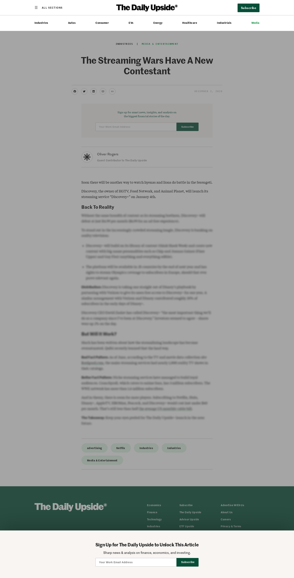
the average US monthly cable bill (165, 408)
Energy (158, 23)
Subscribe (248, 8)
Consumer (102, 23)
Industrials (224, 23)
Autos (72, 23)
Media (255, 23)
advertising (94, 448)
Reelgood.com (92, 363)
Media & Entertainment (160, 43)
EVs (131, 23)
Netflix (120, 448)
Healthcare (189, 23)
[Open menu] (48, 7)
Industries (41, 23)
